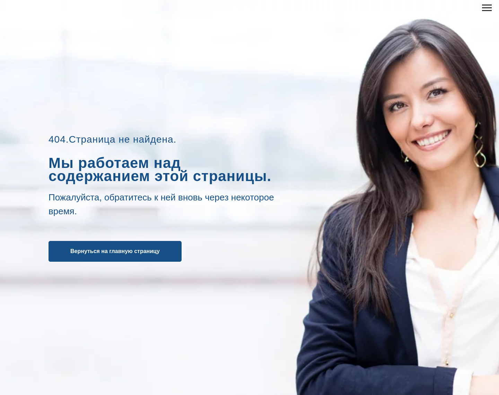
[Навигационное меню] (487, 8)
